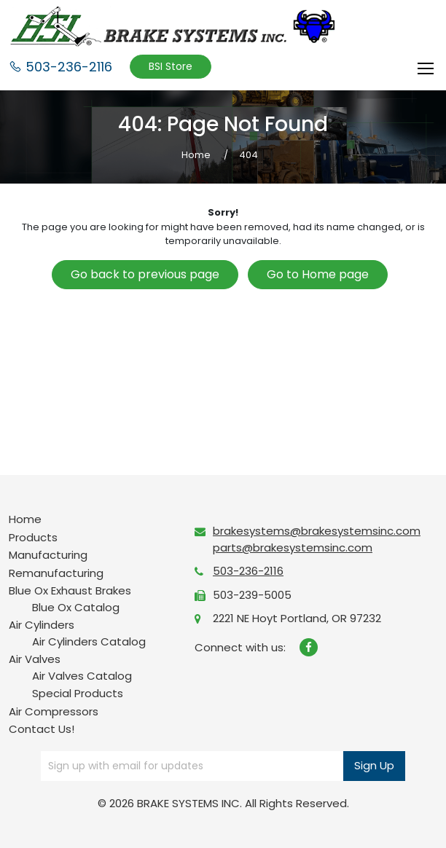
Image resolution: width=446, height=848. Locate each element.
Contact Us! (41, 729)
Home (25, 519)
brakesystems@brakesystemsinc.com (316, 530)
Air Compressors (53, 711)
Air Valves (34, 659)
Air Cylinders (41, 624)
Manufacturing (48, 554)
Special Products (77, 693)
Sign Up (374, 765)
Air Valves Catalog (82, 675)
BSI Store (170, 66)
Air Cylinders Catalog (89, 641)
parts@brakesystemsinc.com (292, 547)
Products (33, 537)
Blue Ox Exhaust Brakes (70, 590)
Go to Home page (318, 274)
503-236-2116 (60, 67)
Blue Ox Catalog (76, 607)
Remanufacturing (56, 573)
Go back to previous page (145, 274)
